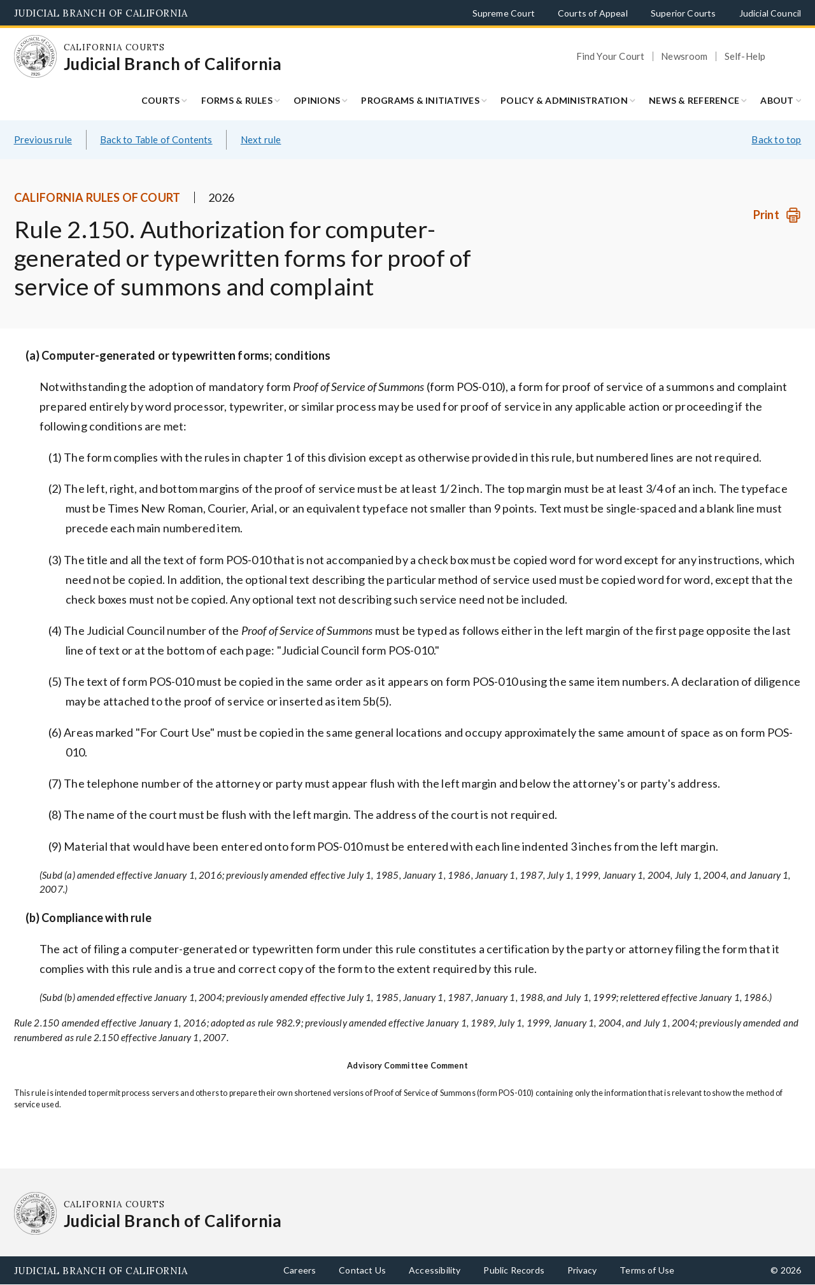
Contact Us (362, 1270)
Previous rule (43, 139)
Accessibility (434, 1270)
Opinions (317, 100)
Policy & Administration (564, 100)
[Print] (777, 215)
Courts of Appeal (593, 13)
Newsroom (684, 56)
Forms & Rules (237, 100)
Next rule (261, 139)
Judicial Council (770, 13)
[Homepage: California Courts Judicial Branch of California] (35, 56)
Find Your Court (610, 56)
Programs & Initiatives (420, 100)
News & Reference (694, 100)
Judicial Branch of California (101, 13)
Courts (160, 100)
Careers (299, 1270)
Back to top (776, 139)
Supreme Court (503, 13)
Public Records (513, 1270)
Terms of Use (647, 1270)
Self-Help (745, 56)
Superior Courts (683, 13)
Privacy (582, 1270)
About (776, 100)
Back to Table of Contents (156, 139)
